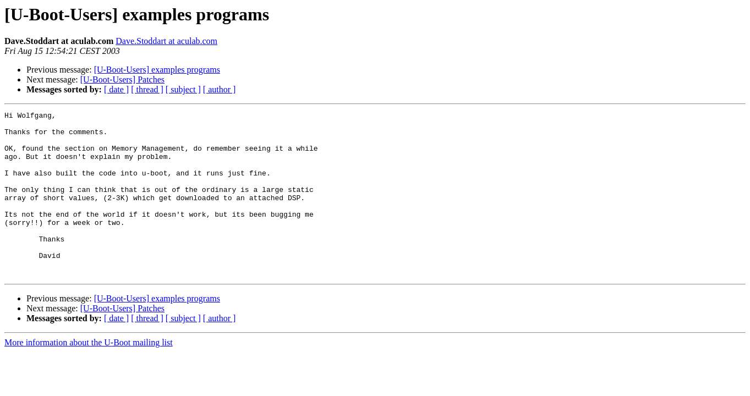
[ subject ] (183, 89)
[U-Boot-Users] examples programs (157, 69)
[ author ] (219, 89)
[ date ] (116, 89)
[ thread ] (147, 89)
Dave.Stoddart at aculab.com (166, 41)
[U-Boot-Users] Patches (122, 79)
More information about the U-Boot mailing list (88, 375)
